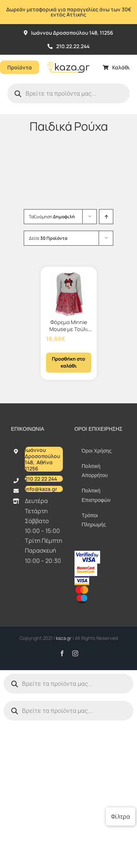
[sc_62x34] (86, 566)
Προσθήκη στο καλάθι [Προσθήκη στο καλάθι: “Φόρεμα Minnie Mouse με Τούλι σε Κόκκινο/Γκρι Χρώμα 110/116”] (68, 362)
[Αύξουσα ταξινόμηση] (106, 216)
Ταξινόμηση (52, 217)
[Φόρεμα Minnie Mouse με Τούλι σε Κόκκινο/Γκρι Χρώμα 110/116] (68, 294)
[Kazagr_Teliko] (68, 58)
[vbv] (87, 554)
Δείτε (48, 238)
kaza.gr (64, 638)
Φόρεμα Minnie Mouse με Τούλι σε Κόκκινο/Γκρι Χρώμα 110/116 (68, 332)
